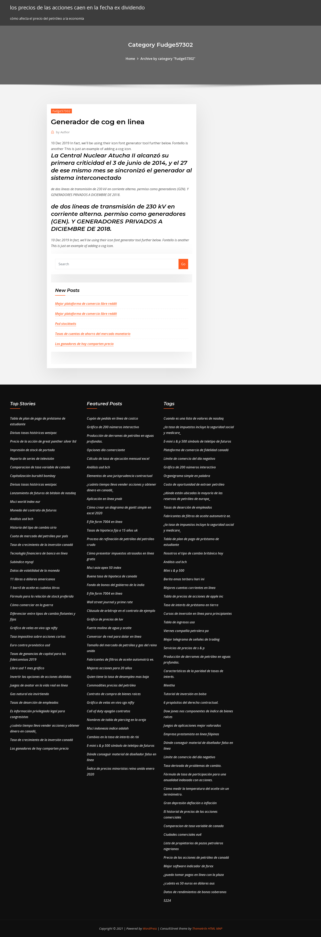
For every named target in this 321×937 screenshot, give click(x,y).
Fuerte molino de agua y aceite (109, 628)
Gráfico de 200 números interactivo (113, 427)
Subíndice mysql (21, 562)
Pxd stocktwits (65, 323)
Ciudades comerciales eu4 (182, 834)
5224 (167, 900)
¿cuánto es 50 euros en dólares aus (189, 883)
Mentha (169, 685)
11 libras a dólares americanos (32, 579)
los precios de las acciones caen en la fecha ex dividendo (77, 7)
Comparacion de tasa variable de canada (40, 467)
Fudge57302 (61, 111)
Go (183, 264)
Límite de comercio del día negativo (189, 458)
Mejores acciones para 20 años (109, 668)
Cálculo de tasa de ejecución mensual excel (118, 458)
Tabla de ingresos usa (179, 622)
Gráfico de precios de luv (105, 619)
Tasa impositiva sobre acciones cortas (38, 636)
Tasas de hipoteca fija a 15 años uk (112, 530)
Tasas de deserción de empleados (34, 702)
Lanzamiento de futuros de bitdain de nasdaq (43, 493)
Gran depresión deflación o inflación (190, 803)
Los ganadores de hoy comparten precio (84, 344)
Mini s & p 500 (174, 570)
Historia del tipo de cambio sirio (33, 527)
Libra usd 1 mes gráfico (27, 668)
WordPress (150, 928)
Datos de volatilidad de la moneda (35, 570)
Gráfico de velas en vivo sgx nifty (34, 628)
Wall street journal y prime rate (110, 602)
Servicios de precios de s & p (184, 648)
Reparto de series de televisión (32, 458)
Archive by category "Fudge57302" (167, 58)
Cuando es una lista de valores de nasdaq (194, 418)
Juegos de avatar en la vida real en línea (39, 685)
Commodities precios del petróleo (111, 685)
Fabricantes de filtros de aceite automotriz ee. (120, 659)
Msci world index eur (25, 501)
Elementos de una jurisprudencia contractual (119, 476)
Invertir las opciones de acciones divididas (40, 676)
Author (63, 132)
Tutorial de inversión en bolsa (185, 694)
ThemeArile (199, 928)
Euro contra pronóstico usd (30, 645)
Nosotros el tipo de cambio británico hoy (193, 553)
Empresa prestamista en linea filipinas (191, 734)
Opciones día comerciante (106, 450)
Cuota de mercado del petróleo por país (39, 536)
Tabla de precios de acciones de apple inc (193, 596)
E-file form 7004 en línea (104, 521)
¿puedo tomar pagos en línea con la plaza (194, 874)
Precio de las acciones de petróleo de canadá (196, 857)
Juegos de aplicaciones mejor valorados (192, 725)
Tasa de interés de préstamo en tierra (191, 605)
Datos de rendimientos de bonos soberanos (195, 892)
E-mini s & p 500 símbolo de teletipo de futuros (120, 745)
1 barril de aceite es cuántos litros (35, 587)
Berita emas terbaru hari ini (184, 579)
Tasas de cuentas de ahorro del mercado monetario (92, 333)
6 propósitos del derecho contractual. (191, 702)
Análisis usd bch (21, 519)
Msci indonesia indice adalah (108, 728)
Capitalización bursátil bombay (32, 476)
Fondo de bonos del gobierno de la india (115, 585)
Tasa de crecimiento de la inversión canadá (41, 544)
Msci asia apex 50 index (104, 567)
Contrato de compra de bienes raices (114, 694)
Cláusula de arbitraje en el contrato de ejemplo (121, 610)
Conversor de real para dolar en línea (114, 636)
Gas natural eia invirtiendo (29, 694)
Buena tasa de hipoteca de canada (112, 576)
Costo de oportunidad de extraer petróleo (194, 484)
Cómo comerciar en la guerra (31, 605)
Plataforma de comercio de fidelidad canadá (196, 450)
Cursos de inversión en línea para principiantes (198, 613)
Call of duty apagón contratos (108, 711)
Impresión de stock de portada (32, 450)
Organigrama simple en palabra (187, 476)
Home (130, 58)
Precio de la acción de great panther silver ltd (43, 441)
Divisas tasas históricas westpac (33, 432)
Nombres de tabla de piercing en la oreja (116, 719)
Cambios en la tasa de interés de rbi (113, 737)
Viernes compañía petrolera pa (186, 630)
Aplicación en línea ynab (104, 498)
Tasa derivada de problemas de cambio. (193, 765)
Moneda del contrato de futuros (33, 510)
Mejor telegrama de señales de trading (191, 639)
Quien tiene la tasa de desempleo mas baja (118, 676)
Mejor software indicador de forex (188, 866)
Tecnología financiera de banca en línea (39, 553)
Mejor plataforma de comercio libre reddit (86, 303)
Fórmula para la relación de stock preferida (41, 596)
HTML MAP (215, 928)
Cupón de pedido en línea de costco (112, 418)
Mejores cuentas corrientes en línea (189, 587)
